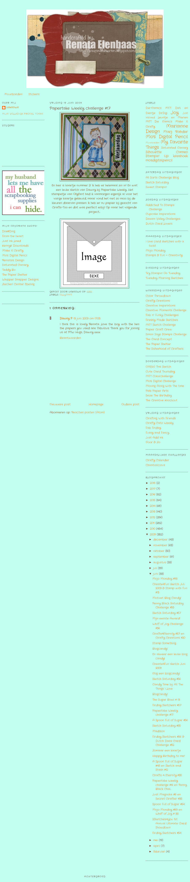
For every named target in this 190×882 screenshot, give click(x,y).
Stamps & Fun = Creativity (164, 255)
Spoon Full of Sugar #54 (168, 804)
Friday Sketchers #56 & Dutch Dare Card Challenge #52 (168, 741)
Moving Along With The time (165, 386)
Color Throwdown (158, 296)
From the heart (12, 236)
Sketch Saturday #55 (166, 726)
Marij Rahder (175, 131)
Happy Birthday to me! (168, 756)
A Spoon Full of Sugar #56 (170, 720)
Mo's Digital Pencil (14, 255)
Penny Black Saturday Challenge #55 (167, 605)
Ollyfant (66, 294)
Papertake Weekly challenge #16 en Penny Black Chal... (169, 785)
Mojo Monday (155, 251)
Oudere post (130, 404)
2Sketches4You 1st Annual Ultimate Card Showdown (169, 823)
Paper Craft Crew (159, 329)
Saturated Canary (15, 265)
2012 (153, 517)
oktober (159, 551)
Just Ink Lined (11, 241)
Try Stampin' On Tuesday (163, 273)
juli (155, 568)
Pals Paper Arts (157, 391)
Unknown (12, 107)
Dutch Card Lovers (159, 224)
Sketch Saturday (157, 182)
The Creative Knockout (161, 400)
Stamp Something (164, 643)
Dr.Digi (163, 113)
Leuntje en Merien (173, 118)
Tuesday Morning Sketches (164, 278)
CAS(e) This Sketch (158, 367)
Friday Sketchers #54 (166, 833)
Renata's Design (13, 260)
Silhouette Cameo (167, 152)
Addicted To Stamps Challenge (160, 207)
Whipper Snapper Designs (20, 280)
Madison (158, 731)
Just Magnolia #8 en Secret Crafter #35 (167, 797)
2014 (153, 506)
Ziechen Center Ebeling (18, 284)
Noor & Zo (153, 442)
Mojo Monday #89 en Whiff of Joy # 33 (167, 812)
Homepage (96, 404)
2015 (153, 500)
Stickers (33, 94)
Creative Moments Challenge (166, 310)
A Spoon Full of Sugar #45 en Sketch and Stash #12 (167, 766)
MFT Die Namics (159, 122)
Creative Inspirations (160, 306)
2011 (153, 523)
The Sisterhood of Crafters (164, 349)
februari (159, 852)
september (161, 557)
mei (156, 840)
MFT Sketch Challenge (161, 325)
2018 (153, 483)
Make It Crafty (12, 251)
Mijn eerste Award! (166, 618)
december (161, 540)
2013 (153, 512)
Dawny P (66, 318)
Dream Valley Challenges (163, 219)
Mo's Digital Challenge (161, 381)
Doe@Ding (8, 231)
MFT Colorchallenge (159, 376)
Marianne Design (167, 129)
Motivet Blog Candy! (166, 598)
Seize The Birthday (159, 396)
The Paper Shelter (14, 275)
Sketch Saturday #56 (166, 679)
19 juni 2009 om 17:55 (86, 318)
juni (156, 574)
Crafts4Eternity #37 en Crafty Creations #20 (168, 636)
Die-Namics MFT (158, 108)
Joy (175, 113)
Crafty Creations (158, 301)
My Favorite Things (167, 144)
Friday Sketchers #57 (166, 705)
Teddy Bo (8, 270)
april (157, 846)
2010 (153, 529)
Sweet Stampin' (156, 187)
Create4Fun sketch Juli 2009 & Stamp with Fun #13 (169, 588)
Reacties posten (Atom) (88, 412)
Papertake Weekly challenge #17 (80, 108)
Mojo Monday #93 (164, 579)
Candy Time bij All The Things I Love (167, 686)
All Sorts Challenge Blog (162, 178)
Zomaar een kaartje (166, 751)
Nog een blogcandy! (166, 673)
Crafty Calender (157, 460)
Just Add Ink (154, 438)
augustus (160, 562)
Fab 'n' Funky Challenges (162, 315)
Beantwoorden (70, 338)
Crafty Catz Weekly (159, 423)
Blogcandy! (160, 649)
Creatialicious (155, 465)
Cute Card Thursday (160, 372)
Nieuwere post (60, 404)
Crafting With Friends (161, 418)
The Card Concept (159, 339)
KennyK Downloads (15, 246)
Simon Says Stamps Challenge (166, 334)
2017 (153, 489)
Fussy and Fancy (157, 433)
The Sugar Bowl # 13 (166, 700)
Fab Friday (153, 428)
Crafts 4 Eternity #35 (167, 775)
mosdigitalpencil (159, 160)
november (160, 545)
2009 (153, 535)
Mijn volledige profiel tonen (22, 114)
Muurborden (13, 94)
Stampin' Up (157, 156)
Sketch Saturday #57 (166, 613)
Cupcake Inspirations (160, 214)
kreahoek (180, 156)
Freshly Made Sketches (162, 320)
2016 (153, 495)
